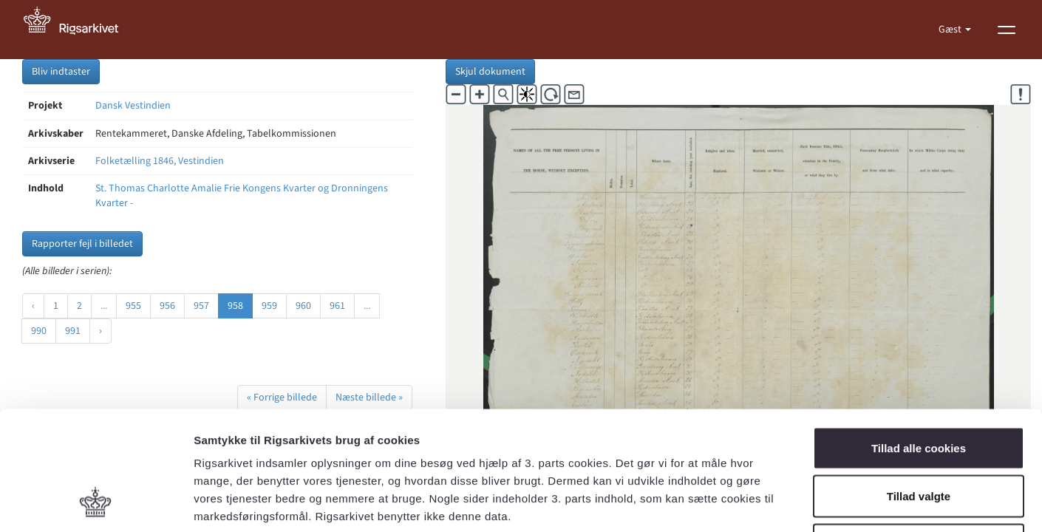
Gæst (951, 29)
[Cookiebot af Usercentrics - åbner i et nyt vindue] (95, 503)
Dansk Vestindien (133, 105)
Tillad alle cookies (918, 338)
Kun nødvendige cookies (918, 435)
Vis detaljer (768, 503)
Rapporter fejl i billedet (82, 243)
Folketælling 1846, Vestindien (159, 161)
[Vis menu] (1006, 29)
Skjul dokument (490, 71)
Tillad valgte (918, 387)
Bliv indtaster (61, 71)
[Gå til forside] (79, 29)
